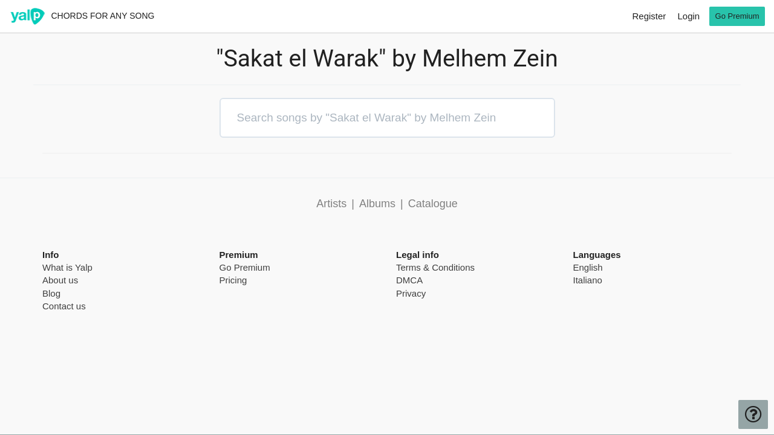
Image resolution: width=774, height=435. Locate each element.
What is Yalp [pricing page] (67, 267)
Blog (51, 293)
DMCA (409, 280)
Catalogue (433, 204)
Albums (377, 204)
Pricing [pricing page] (233, 280)
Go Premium (245, 267)
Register (649, 16)
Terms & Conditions (435, 267)
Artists (331, 204)
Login (688, 16)
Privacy (411, 293)
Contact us (64, 306)
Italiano (587, 280)
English (588, 267)
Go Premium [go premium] (737, 16)
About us (60, 280)
